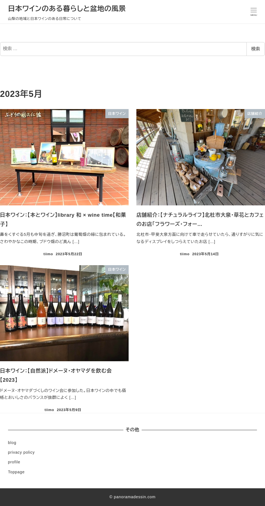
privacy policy (21, 452)
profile (14, 462)
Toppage (16, 472)
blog (12, 442)
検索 (255, 49)
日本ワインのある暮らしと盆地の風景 (67, 8)
